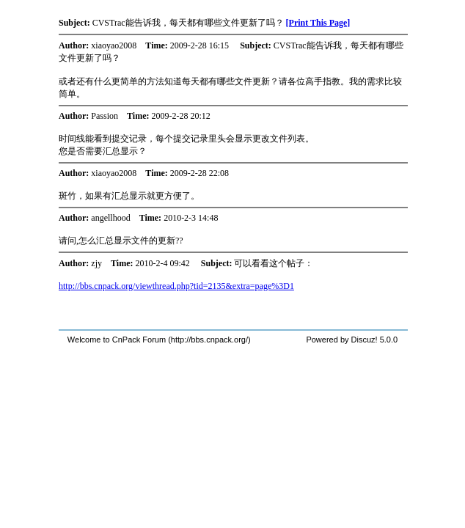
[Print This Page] (318, 23)
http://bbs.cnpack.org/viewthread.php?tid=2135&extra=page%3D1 (176, 286)
